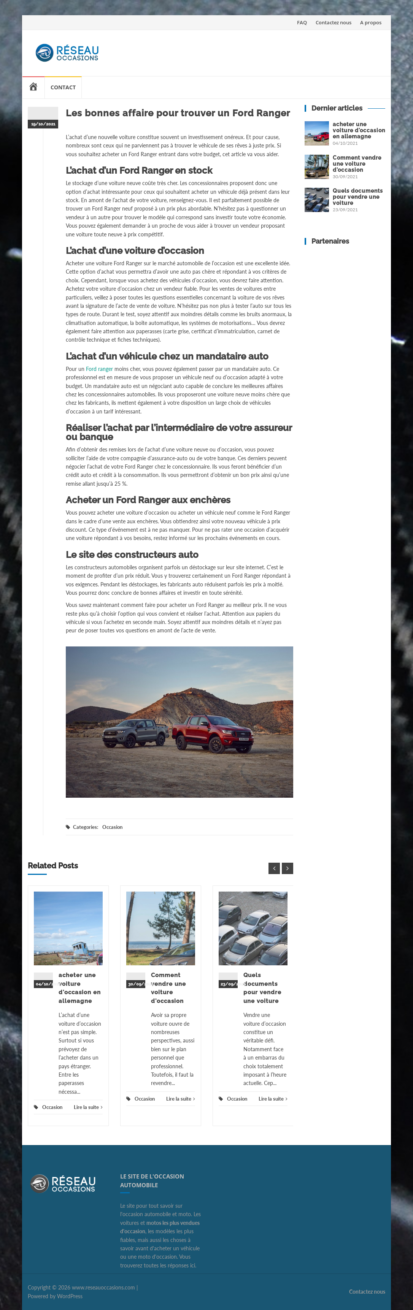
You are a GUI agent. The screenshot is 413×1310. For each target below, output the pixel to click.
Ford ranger (99, 369)
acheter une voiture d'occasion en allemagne (359, 130)
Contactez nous (333, 22)
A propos (370, 22)
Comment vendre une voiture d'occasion (357, 164)
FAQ (302, 22)
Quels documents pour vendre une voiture (358, 197)
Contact (63, 87)
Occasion (112, 827)
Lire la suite (88, 1107)
